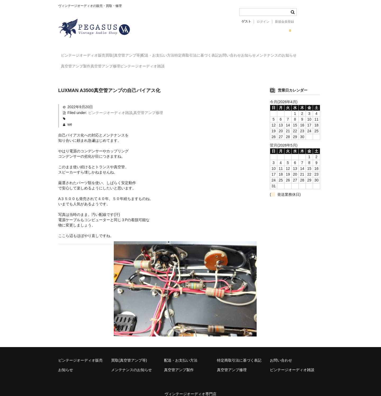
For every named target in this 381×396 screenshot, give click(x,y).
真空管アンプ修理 (170, 64)
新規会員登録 (284, 22)
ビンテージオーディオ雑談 (218, 64)
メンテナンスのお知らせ (84, 64)
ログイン (263, 22)
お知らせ (305, 53)
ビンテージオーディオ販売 (86, 53)
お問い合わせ (276, 53)
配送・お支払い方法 (182, 53)
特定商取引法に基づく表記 (232, 53)
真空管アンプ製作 (130, 64)
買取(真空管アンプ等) (137, 53)
